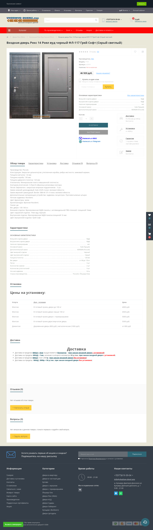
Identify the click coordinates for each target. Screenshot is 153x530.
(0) (98, 52)
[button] (149, 235)
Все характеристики (135, 95)
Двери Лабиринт (49, 506)
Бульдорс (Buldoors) (50, 510)
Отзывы (79, 30)
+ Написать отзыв (21, 407)
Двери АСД (47, 499)
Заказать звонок (111, 21)
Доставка (130, 116)
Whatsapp (120, 493)
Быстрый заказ (93, 132)
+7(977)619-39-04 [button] (123, 475)
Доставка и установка (15, 479)
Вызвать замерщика (13, 524)
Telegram (116, 493)
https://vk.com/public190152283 (80, 490)
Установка (67, 10)
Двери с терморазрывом (52, 489)
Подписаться (137, 454)
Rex (92, 59)
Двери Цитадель (49, 513)
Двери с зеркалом (49, 485)
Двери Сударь (48, 503)
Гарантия (89, 10)
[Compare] (142, 51)
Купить (108, 86)
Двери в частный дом (51, 479)
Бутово (45, 482)
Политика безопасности (97, 459)
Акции (89, 30)
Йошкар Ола (47, 492)
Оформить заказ (140, 21)
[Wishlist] (135, 51)
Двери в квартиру (49, 475)
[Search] (96, 20)
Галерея (99, 10)
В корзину (93, 125)
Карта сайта (12, 496)
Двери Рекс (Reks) (19, 37)
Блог (69, 30)
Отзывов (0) (77, 163)
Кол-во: (82, 114)
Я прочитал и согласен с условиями (101, 459)
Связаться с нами (14, 489)
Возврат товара (13, 492)
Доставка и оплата (104, 30)
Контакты (78, 10)
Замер (128, 151)
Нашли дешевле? (103, 73)
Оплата (57, 10)
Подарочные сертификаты (18, 503)
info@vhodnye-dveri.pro (124, 479)
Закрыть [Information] (142, 4)
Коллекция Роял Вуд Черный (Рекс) (41, 37)
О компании (46, 10)
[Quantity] (86, 118)
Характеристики (35, 163)
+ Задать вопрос (20, 436)
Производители (13, 499)
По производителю (53, 30)
